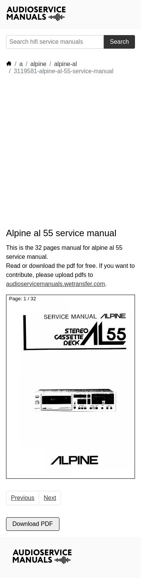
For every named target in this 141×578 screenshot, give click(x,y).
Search (119, 41)
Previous (22, 498)
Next (50, 498)
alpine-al (65, 64)
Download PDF (32, 524)
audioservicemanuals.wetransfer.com (55, 284)
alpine (38, 64)
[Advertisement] (70, 151)
